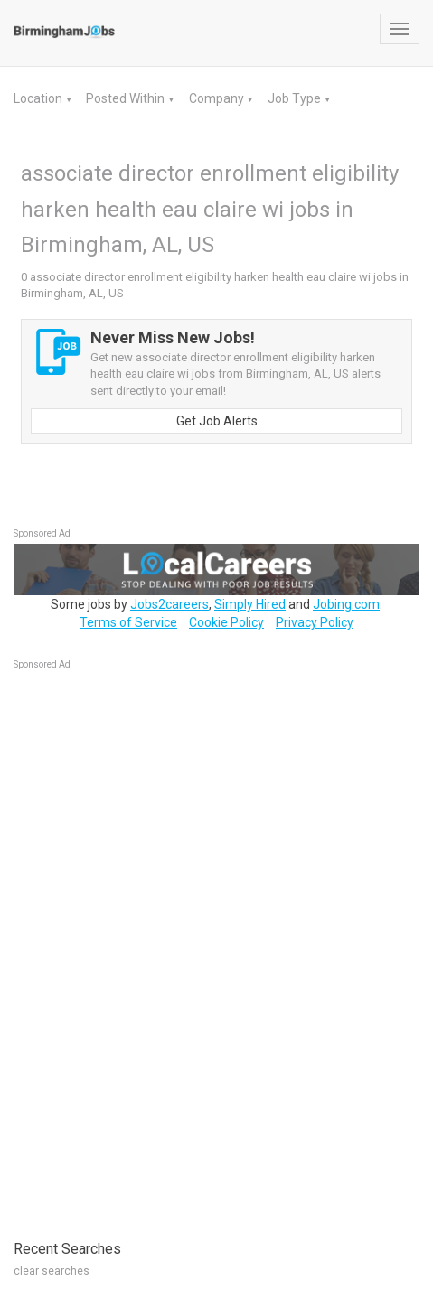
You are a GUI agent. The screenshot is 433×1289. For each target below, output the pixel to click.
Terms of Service (128, 622)
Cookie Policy (226, 622)
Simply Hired (250, 604)
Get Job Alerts (217, 421)
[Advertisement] (149, 946)
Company (218, 98)
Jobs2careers (169, 604)
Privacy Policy (314, 622)
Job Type (296, 98)
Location (39, 98)
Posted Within (126, 98)
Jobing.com (346, 604)
